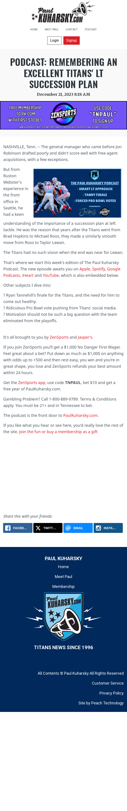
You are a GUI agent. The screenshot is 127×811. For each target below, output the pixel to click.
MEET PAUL (52, 29)
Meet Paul (63, 576)
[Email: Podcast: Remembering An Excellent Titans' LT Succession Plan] (78, 528)
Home (63, 566)
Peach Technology (107, 703)
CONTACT (72, 29)
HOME (34, 29)
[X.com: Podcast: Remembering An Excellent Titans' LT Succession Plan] (48, 528)
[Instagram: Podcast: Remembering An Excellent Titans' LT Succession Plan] (108, 528)
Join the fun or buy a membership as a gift (58, 431)
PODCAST (91, 29)
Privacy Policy (111, 693)
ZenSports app (31, 382)
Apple (85, 269)
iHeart (28, 275)
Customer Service (108, 683)
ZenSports (59, 337)
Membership (63, 586)
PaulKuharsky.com (80, 415)
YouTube (51, 275)
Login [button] (54, 40)
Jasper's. (85, 337)
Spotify (98, 269)
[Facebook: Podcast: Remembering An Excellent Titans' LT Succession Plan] (17, 528)
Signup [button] (71, 40)
